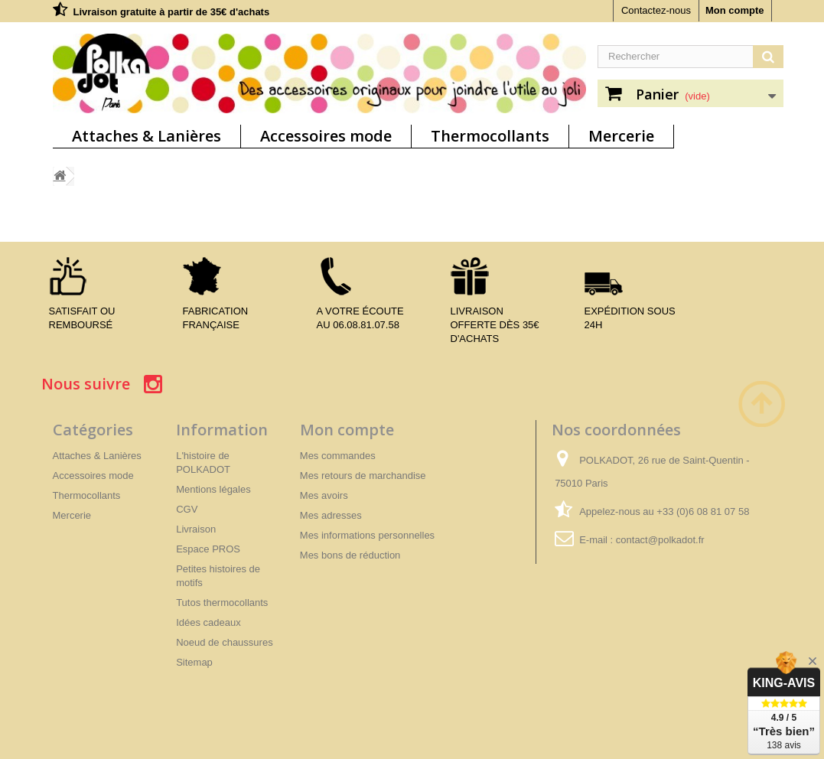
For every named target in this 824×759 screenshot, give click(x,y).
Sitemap (194, 662)
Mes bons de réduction (350, 555)
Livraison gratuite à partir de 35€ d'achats (171, 12)
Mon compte (734, 10)
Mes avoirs (324, 495)
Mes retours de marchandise (363, 475)
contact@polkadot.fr (660, 540)
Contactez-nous (656, 10)
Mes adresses (331, 515)
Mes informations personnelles (367, 535)
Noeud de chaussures (224, 642)
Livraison (196, 529)
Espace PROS (208, 549)
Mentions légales (213, 489)
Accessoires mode (326, 135)
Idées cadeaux (208, 622)
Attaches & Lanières (146, 135)
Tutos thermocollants (222, 602)
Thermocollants (490, 135)
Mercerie (621, 135)
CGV (186, 509)
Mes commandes (338, 455)
